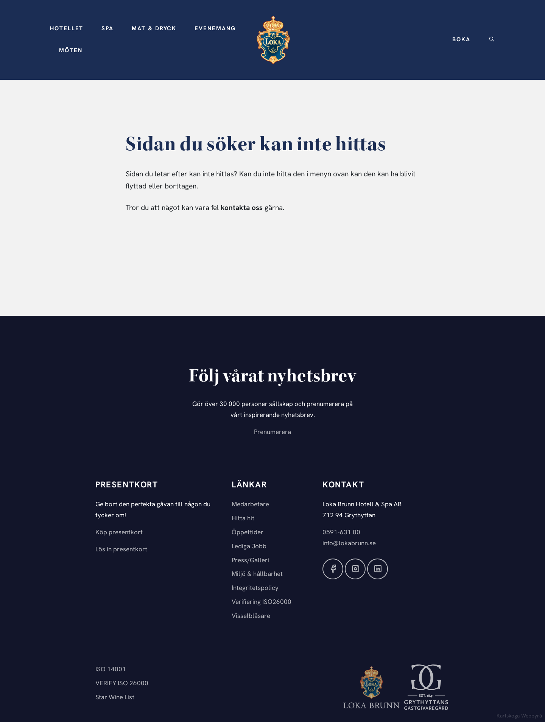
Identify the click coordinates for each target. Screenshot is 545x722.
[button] (66, 29)
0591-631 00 (341, 532)
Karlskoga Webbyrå (519, 716)
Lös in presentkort (121, 549)
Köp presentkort (119, 532)
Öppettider (247, 532)
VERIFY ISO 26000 (121, 683)
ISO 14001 (110, 669)
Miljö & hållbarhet (257, 574)
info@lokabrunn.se (349, 543)
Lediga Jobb (249, 546)
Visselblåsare (251, 616)
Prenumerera (272, 432)
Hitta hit (243, 518)
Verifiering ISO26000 (261, 602)
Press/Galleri (250, 560)
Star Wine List (114, 697)
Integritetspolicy (255, 588)
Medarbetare (250, 504)
